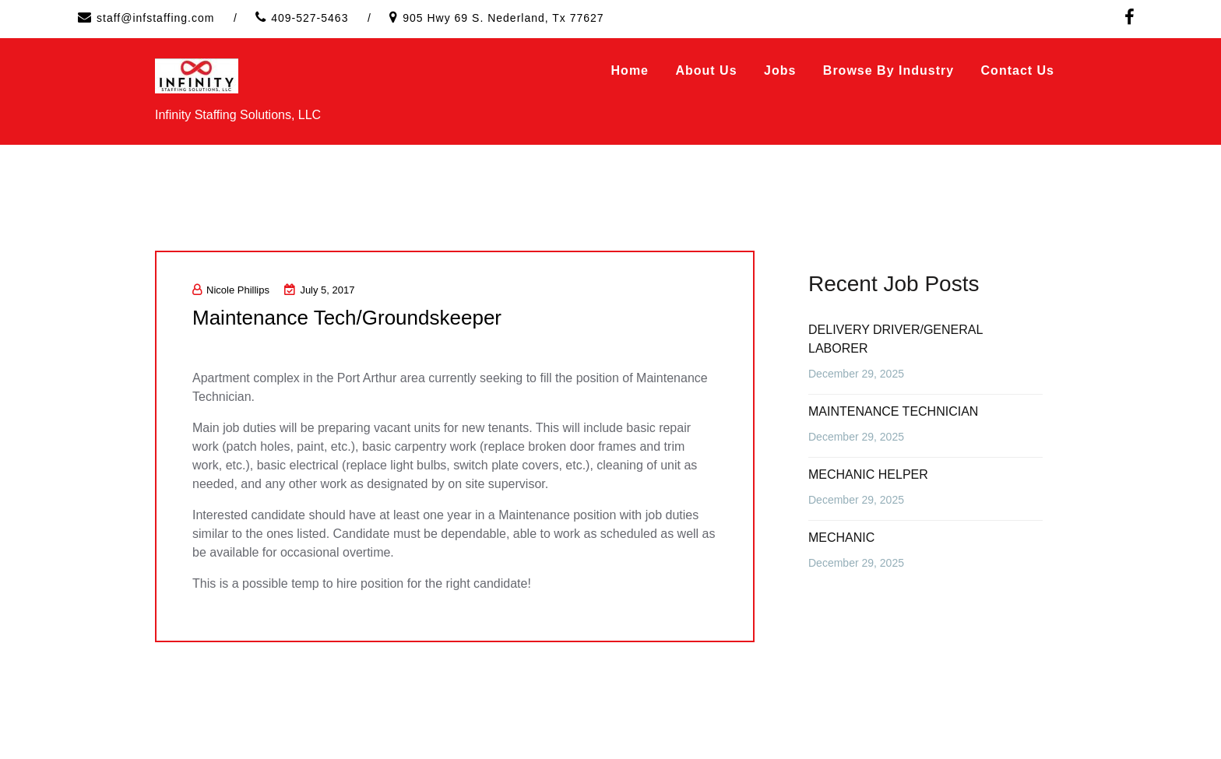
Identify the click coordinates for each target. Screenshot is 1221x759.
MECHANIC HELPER (868, 474)
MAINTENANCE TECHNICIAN (893, 411)
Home (630, 70)
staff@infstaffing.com (155, 18)
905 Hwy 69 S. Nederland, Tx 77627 (503, 18)
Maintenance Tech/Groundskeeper (346, 317)
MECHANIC (841, 537)
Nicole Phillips (230, 290)
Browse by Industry (888, 70)
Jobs (780, 70)
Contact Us (1017, 70)
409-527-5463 (309, 18)
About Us (706, 70)
